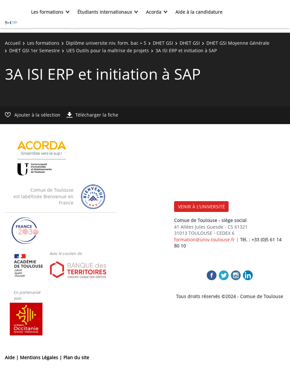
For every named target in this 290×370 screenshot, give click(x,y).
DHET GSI (163, 43)
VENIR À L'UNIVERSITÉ (201, 206)
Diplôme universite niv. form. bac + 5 (106, 43)
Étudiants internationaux (104, 12)
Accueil (13, 43)
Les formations (47, 12)
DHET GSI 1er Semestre (34, 50)
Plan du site (76, 357)
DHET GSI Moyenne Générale (237, 43)
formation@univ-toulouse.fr (204, 239)
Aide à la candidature (198, 12)
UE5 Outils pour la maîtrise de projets (107, 50)
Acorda (153, 12)
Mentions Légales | (41, 357)
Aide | (12, 357)
